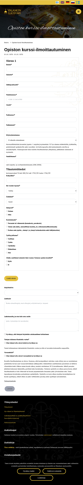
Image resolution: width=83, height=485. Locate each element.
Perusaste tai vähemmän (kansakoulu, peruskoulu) (23, 223)
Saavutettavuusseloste (11, 418)
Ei (7, 265)
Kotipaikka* (10, 176)
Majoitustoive (8, 288)
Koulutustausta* (11, 220)
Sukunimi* (9, 75)
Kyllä (9, 261)
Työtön (9, 242)
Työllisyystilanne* (12, 235)
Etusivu (6, 42)
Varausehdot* (9, 352)
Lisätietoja (41, 478)
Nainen (9, 211)
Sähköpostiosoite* (12, 85)
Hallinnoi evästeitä (54, 471)
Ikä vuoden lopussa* (13, 186)
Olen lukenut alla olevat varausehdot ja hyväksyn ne (23, 356)
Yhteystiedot (8, 407)
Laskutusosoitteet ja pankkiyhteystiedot (17, 416)
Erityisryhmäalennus (13, 135)
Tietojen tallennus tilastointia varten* (16, 339)
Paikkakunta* (10, 125)
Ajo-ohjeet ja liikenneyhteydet (14, 411)
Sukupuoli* (10, 208)
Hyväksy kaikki (28, 471)
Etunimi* (9, 65)
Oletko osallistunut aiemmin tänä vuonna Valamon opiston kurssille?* (29, 258)
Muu (8, 253)
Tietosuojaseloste (10, 381)
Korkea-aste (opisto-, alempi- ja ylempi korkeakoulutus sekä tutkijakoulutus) (33, 230)
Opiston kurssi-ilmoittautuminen (22, 42)
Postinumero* (10, 115)
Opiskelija (10, 246)
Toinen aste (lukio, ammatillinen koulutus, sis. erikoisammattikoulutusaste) (31, 227)
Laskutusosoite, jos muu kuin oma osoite (17, 316)
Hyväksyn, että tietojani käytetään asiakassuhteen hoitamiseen (26, 334)
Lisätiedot (7, 299)
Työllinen (10, 239)
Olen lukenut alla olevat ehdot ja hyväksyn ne (21, 343)
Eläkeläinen (11, 249)
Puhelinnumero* (11, 95)
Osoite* (8, 105)
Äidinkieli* (10, 197)
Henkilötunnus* (11, 156)
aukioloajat (48, 435)
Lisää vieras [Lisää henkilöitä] (11, 278)
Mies (8, 215)
